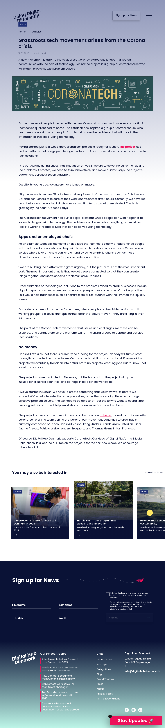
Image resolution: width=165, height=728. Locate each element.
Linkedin (105, 415)
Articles (36, 31)
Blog (99, 674)
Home (22, 31)
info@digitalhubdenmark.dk (121, 609)
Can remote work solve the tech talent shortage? (58, 686)
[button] (108, 594)
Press (100, 684)
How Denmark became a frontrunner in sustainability (58, 677)
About (100, 689)
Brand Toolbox (105, 679)
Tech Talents (104, 659)
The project (127, 147)
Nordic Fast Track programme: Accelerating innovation (60, 669)
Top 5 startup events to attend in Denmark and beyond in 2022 (60, 695)
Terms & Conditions (108, 698)
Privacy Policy (105, 694)
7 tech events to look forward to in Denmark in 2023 (59, 661)
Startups (102, 664)
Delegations (104, 669)
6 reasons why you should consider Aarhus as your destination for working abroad (60, 706)
